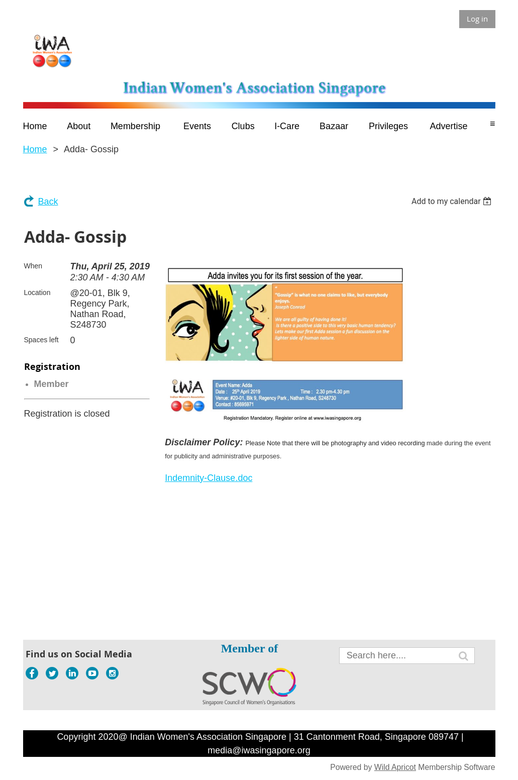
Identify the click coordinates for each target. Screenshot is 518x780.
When (33, 266)
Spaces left (41, 340)
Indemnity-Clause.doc (208, 478)
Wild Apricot (395, 767)
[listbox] (452, 201)
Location (37, 292)
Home (35, 149)
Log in (477, 19)
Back (48, 202)
